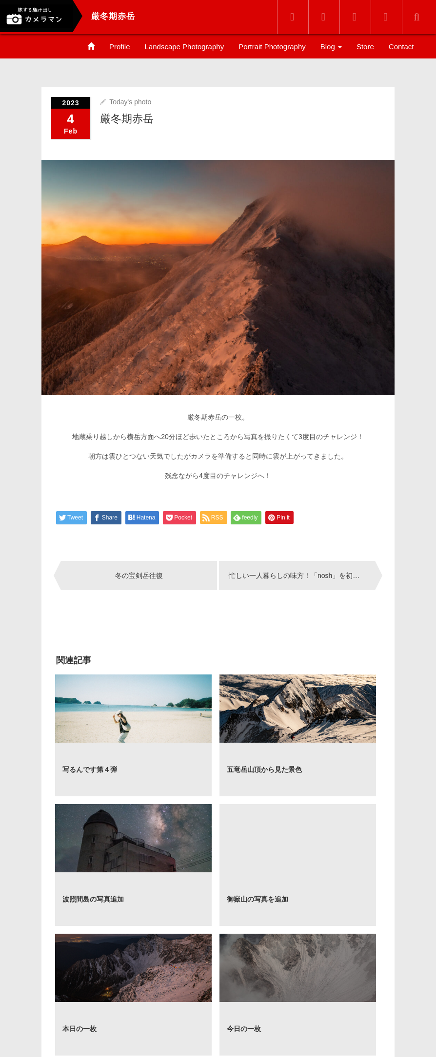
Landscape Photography (184, 46)
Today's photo (130, 101)
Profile (119, 46)
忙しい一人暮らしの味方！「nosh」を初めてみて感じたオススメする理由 (302, 574)
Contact (401, 46)
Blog (331, 46)
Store (365, 46)
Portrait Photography (272, 46)
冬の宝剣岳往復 (139, 574)
